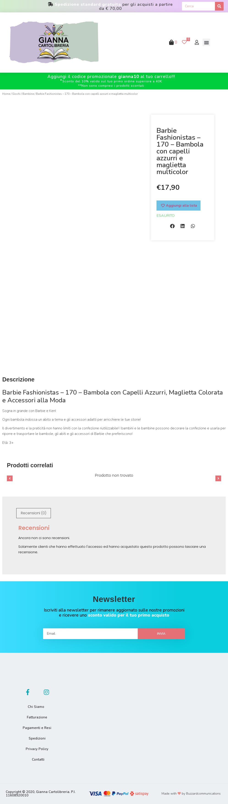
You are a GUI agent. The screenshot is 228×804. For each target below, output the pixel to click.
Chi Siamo (36, 706)
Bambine (28, 94)
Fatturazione (37, 717)
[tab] (33, 513)
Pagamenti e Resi (37, 728)
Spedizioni (37, 738)
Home (6, 94)
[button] (206, 42)
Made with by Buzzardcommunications (191, 793)
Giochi (16, 94)
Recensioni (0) (33, 513)
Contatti (38, 759)
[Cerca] (219, 6)
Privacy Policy (37, 749)
